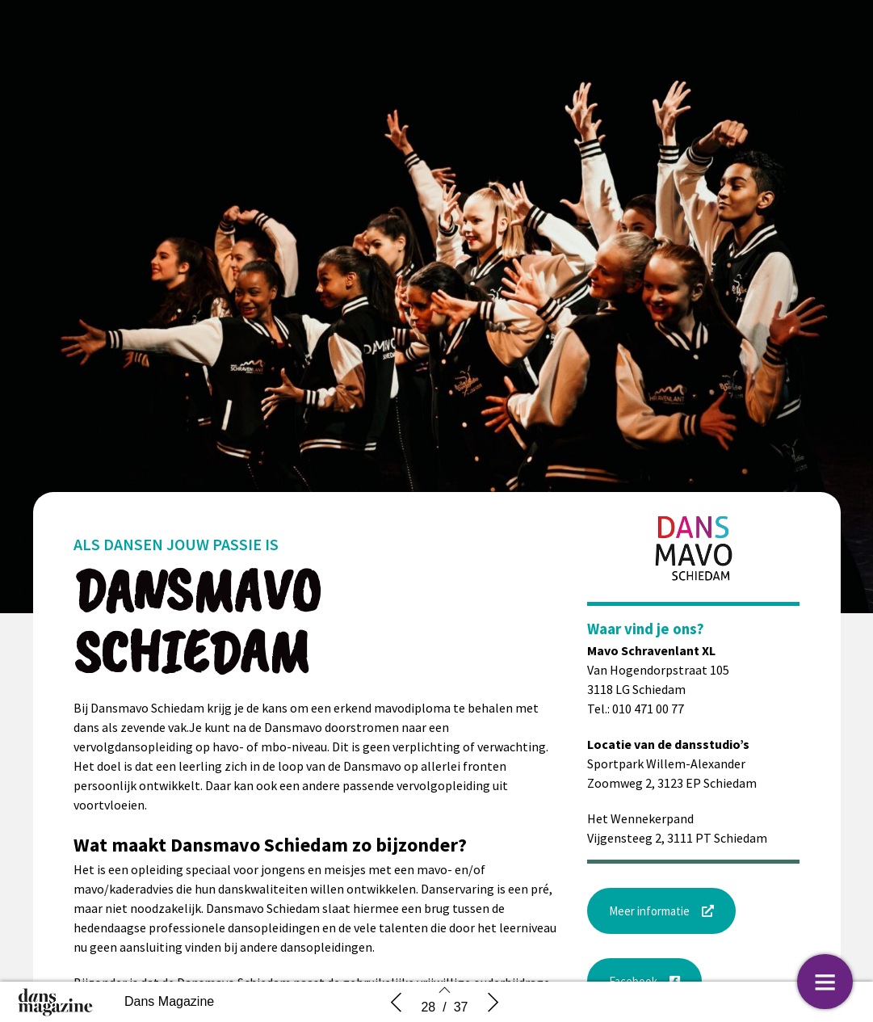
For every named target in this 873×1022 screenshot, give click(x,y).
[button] (661, 911)
